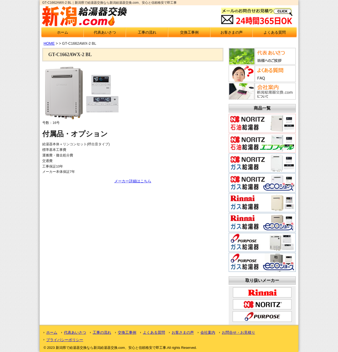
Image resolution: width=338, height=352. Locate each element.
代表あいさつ (105, 32)
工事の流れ (147, 32)
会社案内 (207, 332)
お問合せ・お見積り (238, 332)
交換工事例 (189, 32)
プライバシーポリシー (64, 340)
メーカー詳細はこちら (132, 181)
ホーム (62, 32)
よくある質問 (275, 32)
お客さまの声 (231, 32)
